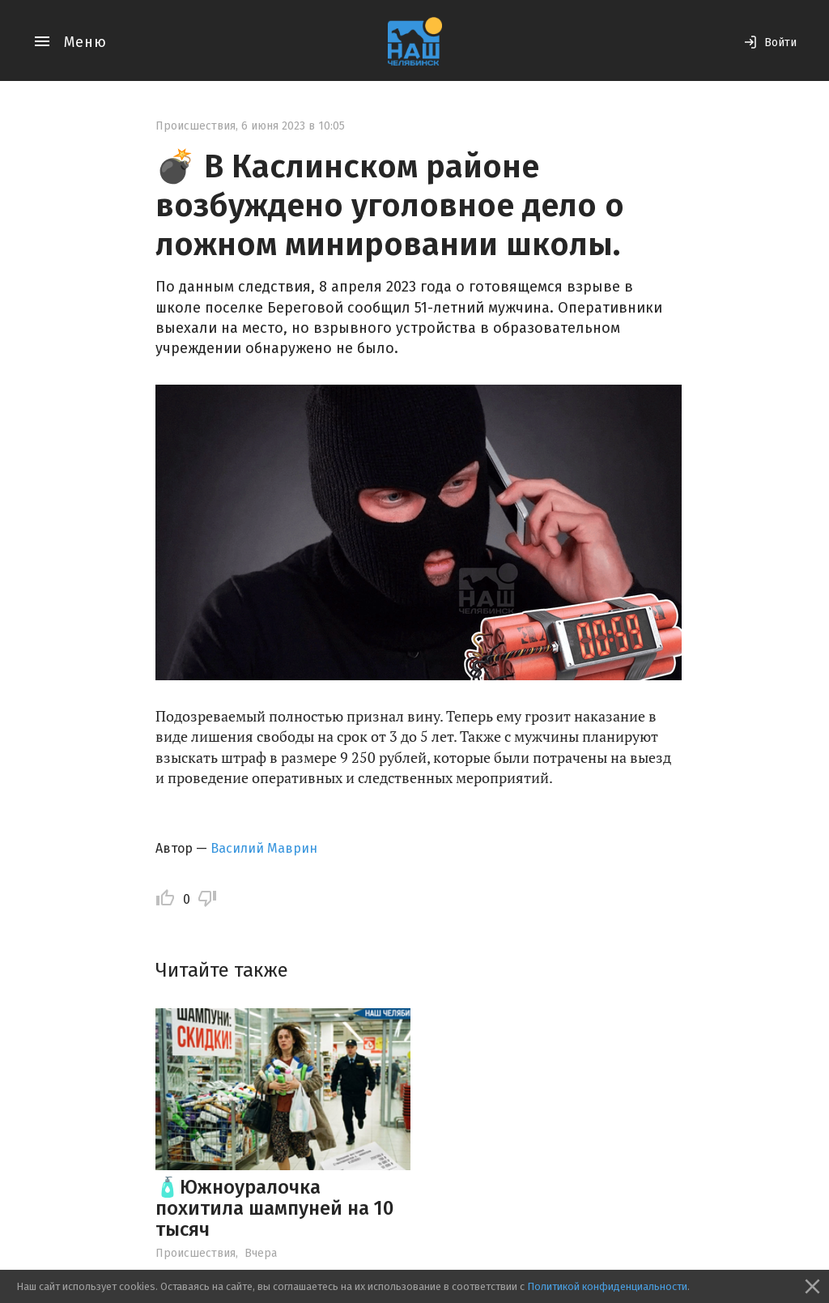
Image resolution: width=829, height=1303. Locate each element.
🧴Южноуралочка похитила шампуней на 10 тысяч (274, 1208)
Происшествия (195, 126)
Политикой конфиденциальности (607, 1286)
